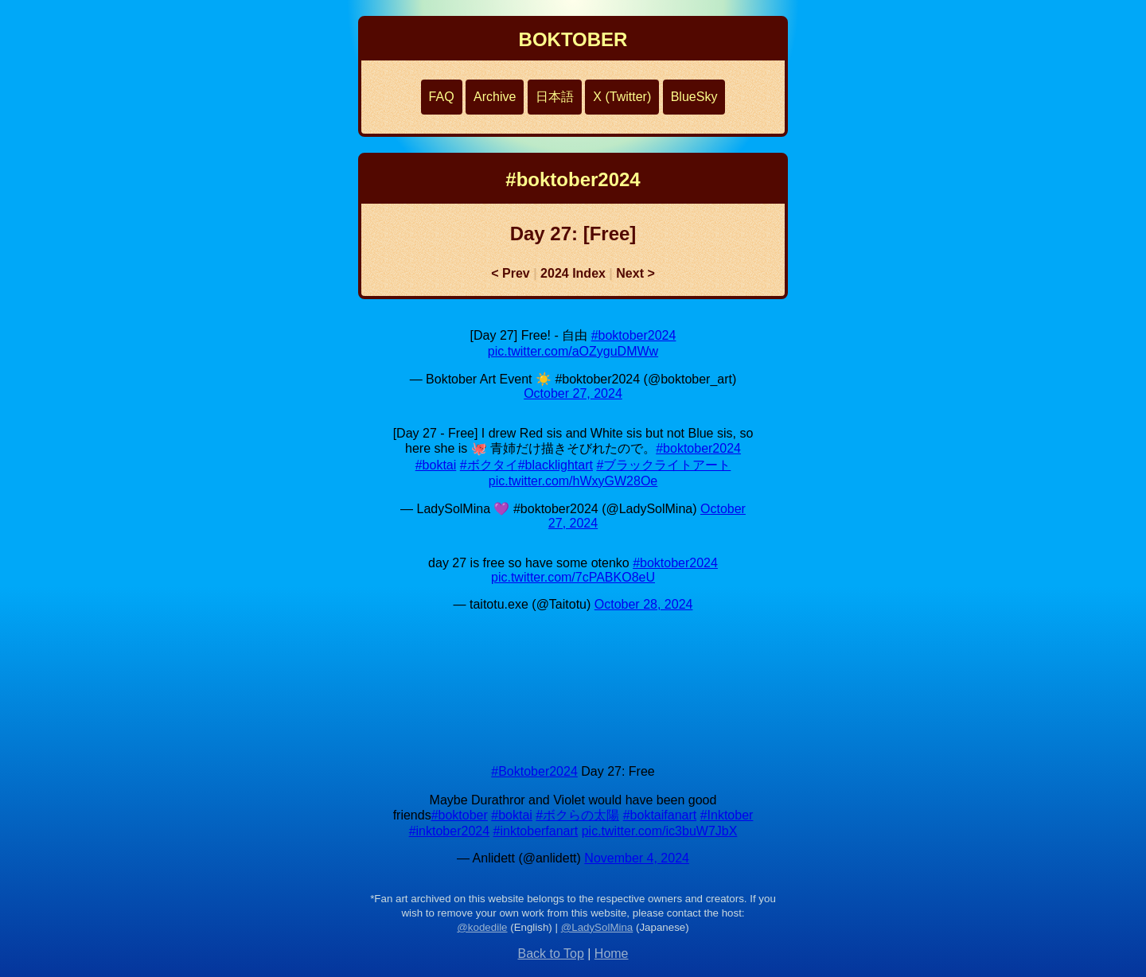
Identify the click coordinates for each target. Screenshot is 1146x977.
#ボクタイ (489, 465)
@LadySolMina (597, 927)
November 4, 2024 (636, 858)
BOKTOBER (573, 39)
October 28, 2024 (643, 604)
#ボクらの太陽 (577, 815)
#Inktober (727, 815)
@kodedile (482, 927)
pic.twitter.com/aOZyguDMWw (573, 351)
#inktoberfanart (536, 831)
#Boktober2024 (534, 771)
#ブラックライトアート (663, 465)
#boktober (459, 815)
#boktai (436, 465)
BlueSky (694, 96)
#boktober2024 (633, 335)
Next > (635, 273)
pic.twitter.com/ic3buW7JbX (660, 831)
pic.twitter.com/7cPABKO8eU (573, 577)
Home (611, 953)
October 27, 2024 (573, 393)
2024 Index (573, 273)
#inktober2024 (449, 831)
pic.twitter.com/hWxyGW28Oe (573, 481)
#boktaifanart (660, 815)
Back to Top (550, 953)
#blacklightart (555, 465)
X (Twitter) (622, 96)
